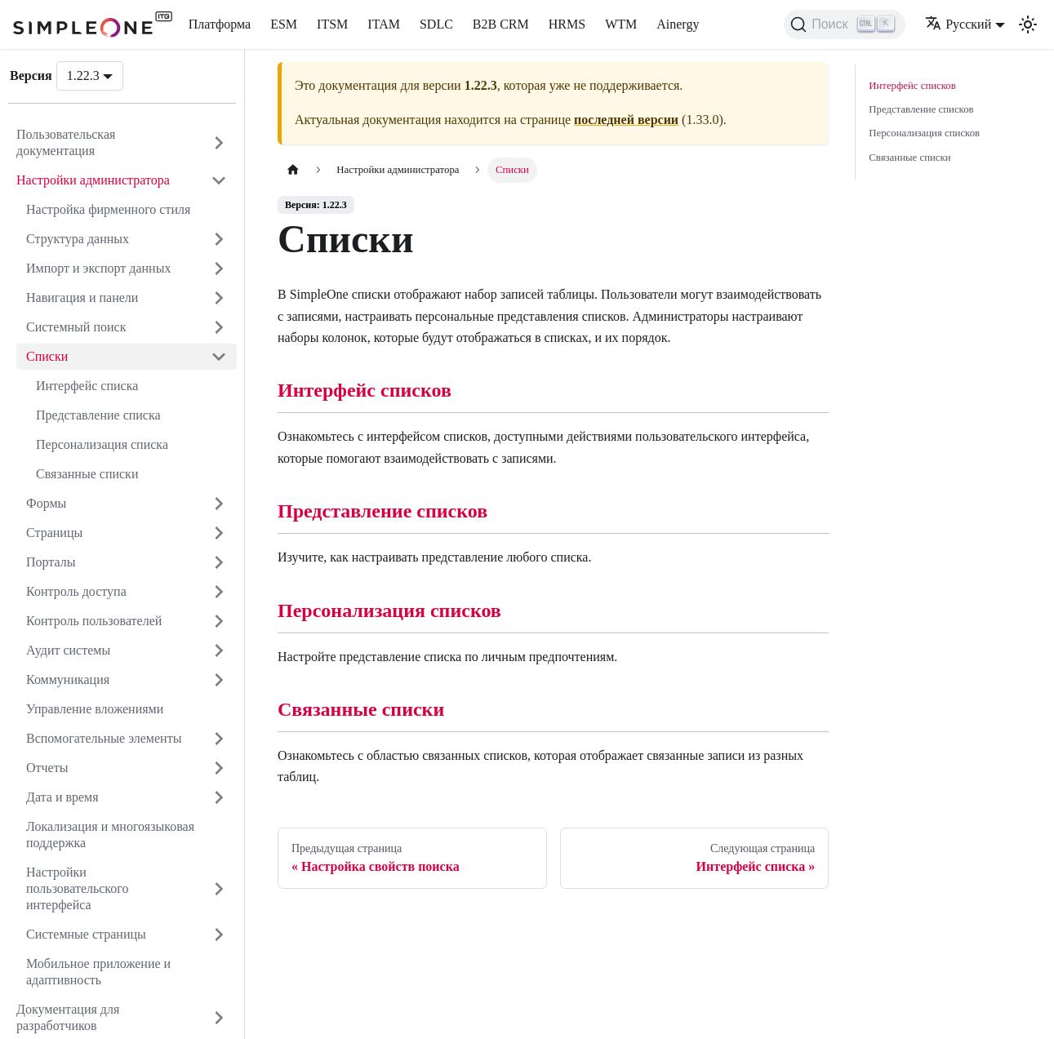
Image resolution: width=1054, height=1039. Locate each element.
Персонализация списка (102, 444)
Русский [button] (958, 24)
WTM (621, 24)
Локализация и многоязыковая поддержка (110, 834)
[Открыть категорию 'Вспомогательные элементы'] (219, 739)
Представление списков (382, 511)
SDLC (436, 24)
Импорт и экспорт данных (98, 268)
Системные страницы (86, 934)
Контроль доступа (76, 591)
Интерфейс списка (87, 386)
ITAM (383, 24)
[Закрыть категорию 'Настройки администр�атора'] (219, 180)
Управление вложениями (94, 709)
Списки (47, 356)
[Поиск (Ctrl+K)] (844, 24)
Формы (46, 503)
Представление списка (98, 415)
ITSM (332, 24)
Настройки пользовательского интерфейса (77, 888)
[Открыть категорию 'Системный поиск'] (219, 327)
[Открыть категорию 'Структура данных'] (219, 239)
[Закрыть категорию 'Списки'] (219, 357)
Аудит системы (68, 650)
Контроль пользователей (94, 621)
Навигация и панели (82, 297)
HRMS (567, 24)
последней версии (626, 120)
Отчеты (47, 768)
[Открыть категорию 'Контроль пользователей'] (219, 621)
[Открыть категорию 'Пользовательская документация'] (219, 143)
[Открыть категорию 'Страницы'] (219, 533)
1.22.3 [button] (83, 75)
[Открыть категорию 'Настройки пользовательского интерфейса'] (219, 888)
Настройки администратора (93, 180)
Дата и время (62, 797)
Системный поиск (76, 327)
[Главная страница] (293, 170)
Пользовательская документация (65, 142)
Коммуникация (67, 679)
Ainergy (677, 24)
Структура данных (77, 239)
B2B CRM (501, 24)
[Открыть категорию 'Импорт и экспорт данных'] (219, 268)
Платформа (220, 24)
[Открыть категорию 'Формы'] (219, 504)
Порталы (51, 562)
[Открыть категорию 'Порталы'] (219, 562)
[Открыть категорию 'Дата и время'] (219, 797)
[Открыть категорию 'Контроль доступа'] (219, 592)
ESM (283, 24)
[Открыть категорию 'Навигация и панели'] (219, 298)
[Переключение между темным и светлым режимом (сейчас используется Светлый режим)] (1028, 24)
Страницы (54, 532)
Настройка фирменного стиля (108, 209)
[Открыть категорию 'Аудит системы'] (219, 650)
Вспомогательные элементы (103, 738)
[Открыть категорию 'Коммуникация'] (219, 680)
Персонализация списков (389, 610)
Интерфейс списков (364, 390)
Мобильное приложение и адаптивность (98, 972)
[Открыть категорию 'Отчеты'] (219, 768)
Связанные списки (87, 474)
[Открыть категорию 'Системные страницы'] (219, 934)
